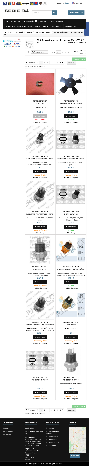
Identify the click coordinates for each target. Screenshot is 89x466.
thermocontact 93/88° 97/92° (71, 269)
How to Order (56, 21)
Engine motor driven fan (71, 103)
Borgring (40, 103)
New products (8, 431)
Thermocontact (40, 380)
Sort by (27, 52)
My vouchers (51, 445)
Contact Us (70, 26)
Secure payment (42, 26)
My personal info (52, 442)
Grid (81, 52)
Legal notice (29, 428)
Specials (6, 428)
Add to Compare (41, 122)
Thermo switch (71, 214)
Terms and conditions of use (19, 26)
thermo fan (71, 324)
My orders (50, 428)
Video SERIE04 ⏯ (30, 21)
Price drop (57, 26)
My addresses (51, 439)
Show (53, 52)
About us (15, 21)
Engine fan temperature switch (40, 159)
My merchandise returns (52, 432)
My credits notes (52, 436)
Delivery (43, 21)
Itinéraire (75, 455)
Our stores (7, 434)
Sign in (66, 3)
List (85, 52)
